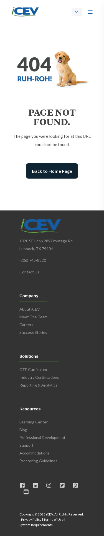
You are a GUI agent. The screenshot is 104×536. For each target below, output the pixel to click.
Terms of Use (54, 519)
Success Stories (33, 332)
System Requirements (36, 525)
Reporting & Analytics (38, 385)
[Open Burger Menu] (90, 12)
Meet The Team (33, 316)
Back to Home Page (52, 171)
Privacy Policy (31, 519)
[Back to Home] (25, 11)
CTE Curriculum (33, 369)
